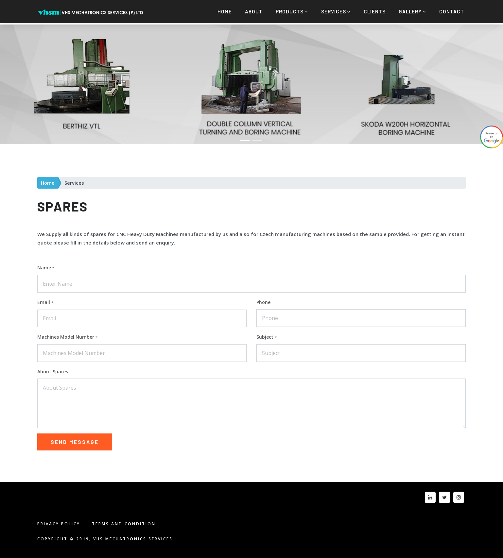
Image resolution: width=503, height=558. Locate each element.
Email (45, 300)
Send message (75, 440)
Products (292, 11)
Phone (263, 300)
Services (336, 11)
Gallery (412, 11)
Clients (375, 11)
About (254, 11)
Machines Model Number (67, 335)
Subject (266, 335)
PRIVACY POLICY (58, 522)
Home (224, 11)
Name (45, 266)
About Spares (52, 370)
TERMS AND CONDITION (124, 522)
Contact (451, 11)
